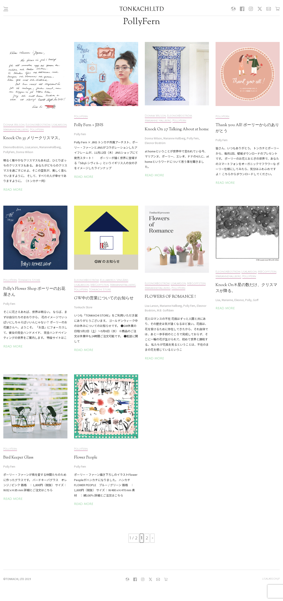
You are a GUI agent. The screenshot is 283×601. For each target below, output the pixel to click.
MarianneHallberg (16, 129)
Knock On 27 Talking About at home (177, 129)
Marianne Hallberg (158, 120)
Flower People (85, 458)
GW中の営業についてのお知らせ (104, 298)
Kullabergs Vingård (114, 280)
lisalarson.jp (271, 578)
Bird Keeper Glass (18, 458)
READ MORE (13, 189)
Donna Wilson (14, 124)
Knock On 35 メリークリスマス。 (32, 138)
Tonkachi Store (29, 280)
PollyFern (37, 129)
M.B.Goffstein (99, 285)
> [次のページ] (152, 538)
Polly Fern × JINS (88, 125)
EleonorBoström (38, 124)
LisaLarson (59, 124)
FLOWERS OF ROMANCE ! (170, 297)
